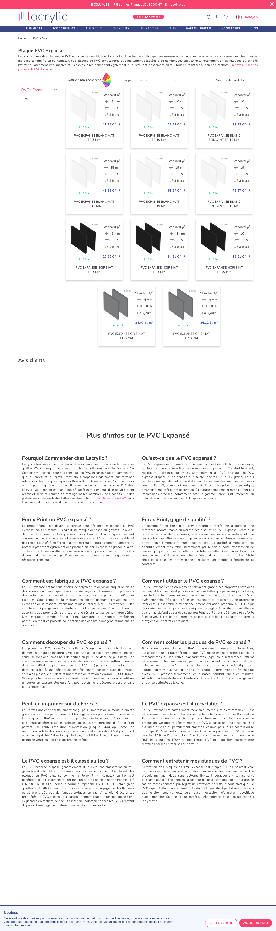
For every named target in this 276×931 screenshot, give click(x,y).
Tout (28, 99)
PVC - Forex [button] (39, 90)
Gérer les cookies (221, 922)
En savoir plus (175, 5)
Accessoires (231, 28)
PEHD (172, 28)
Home (22, 38)
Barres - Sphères (199, 28)
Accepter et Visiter (255, 922)
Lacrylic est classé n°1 (111, 498)
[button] (247, 17)
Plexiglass (34, 28)
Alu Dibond (94, 28)
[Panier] (227, 17)
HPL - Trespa (149, 28)
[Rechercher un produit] (211, 17)
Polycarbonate (63, 28)
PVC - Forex (121, 28)
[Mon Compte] (219, 17)
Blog (254, 28)
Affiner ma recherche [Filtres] (84, 80)
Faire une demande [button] (148, 17)
